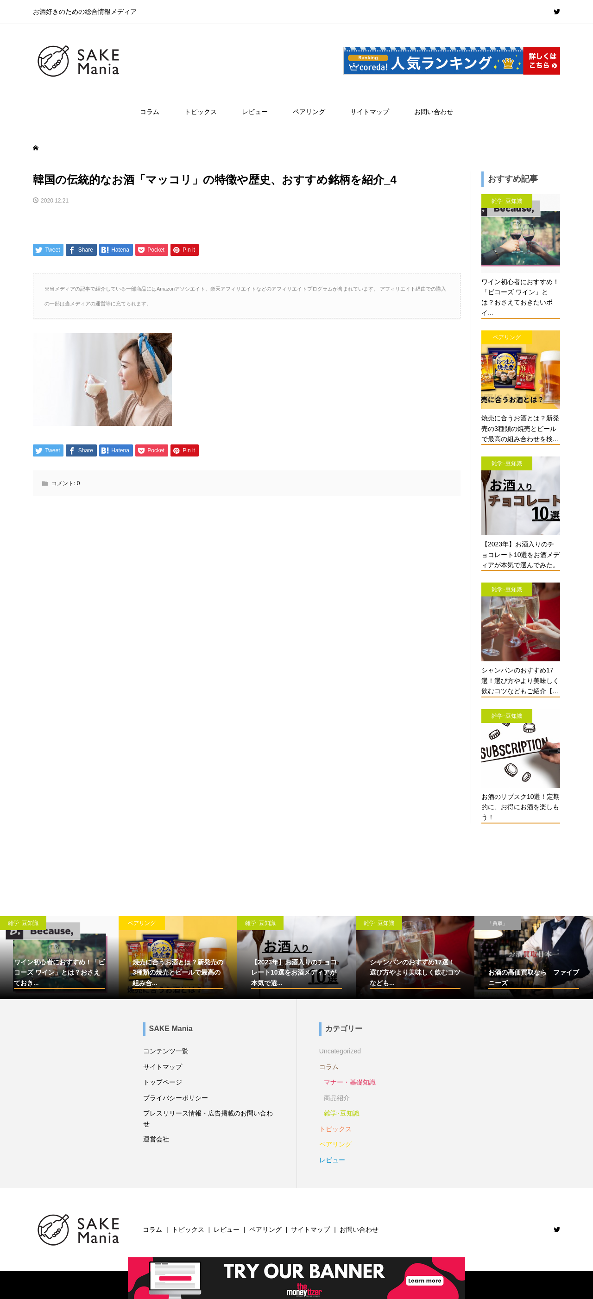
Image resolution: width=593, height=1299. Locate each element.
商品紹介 (337, 1098)
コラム (149, 111)
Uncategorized (340, 1051)
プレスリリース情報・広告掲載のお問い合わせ (208, 1118)
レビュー (255, 111)
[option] (59, 957)
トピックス (200, 111)
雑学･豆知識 (342, 1113)
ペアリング (309, 111)
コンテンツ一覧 (166, 1051)
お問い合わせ (433, 111)
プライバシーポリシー (175, 1098)
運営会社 (156, 1139)
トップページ (162, 1082)
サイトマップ (369, 111)
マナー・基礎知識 (350, 1082)
